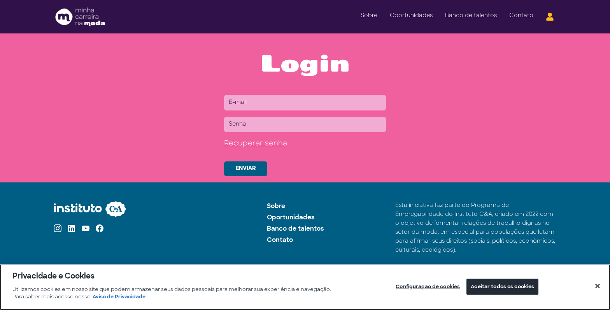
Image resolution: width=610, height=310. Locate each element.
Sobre (369, 16)
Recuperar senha (255, 143)
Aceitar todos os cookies (502, 286)
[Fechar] (597, 285)
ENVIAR (246, 169)
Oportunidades (411, 16)
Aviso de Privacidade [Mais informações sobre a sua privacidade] (119, 296)
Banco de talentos (471, 16)
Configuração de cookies (428, 286)
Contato (521, 16)
